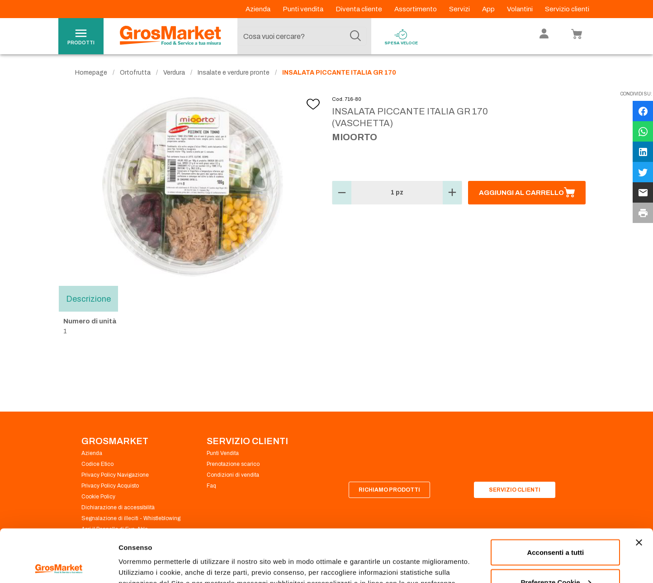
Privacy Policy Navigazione (115, 475)
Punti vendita (304, 9)
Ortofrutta (135, 72)
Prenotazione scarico (233, 464)
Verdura (174, 72)
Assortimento (416, 9)
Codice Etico (97, 464)
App (489, 9)
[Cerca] (355, 36)
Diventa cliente (359, 9)
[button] (341, 192)
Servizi (460, 9)
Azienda (259, 9)
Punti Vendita (223, 453)
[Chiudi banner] (639, 490)
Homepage (91, 72)
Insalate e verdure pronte (234, 72)
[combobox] (302, 36)
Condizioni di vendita (233, 475)
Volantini (520, 9)
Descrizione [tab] (88, 298)
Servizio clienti (567, 9)
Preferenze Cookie (148, 555)
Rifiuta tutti (555, 559)
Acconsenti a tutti (555, 499)
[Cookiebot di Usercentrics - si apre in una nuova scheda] (58, 565)
